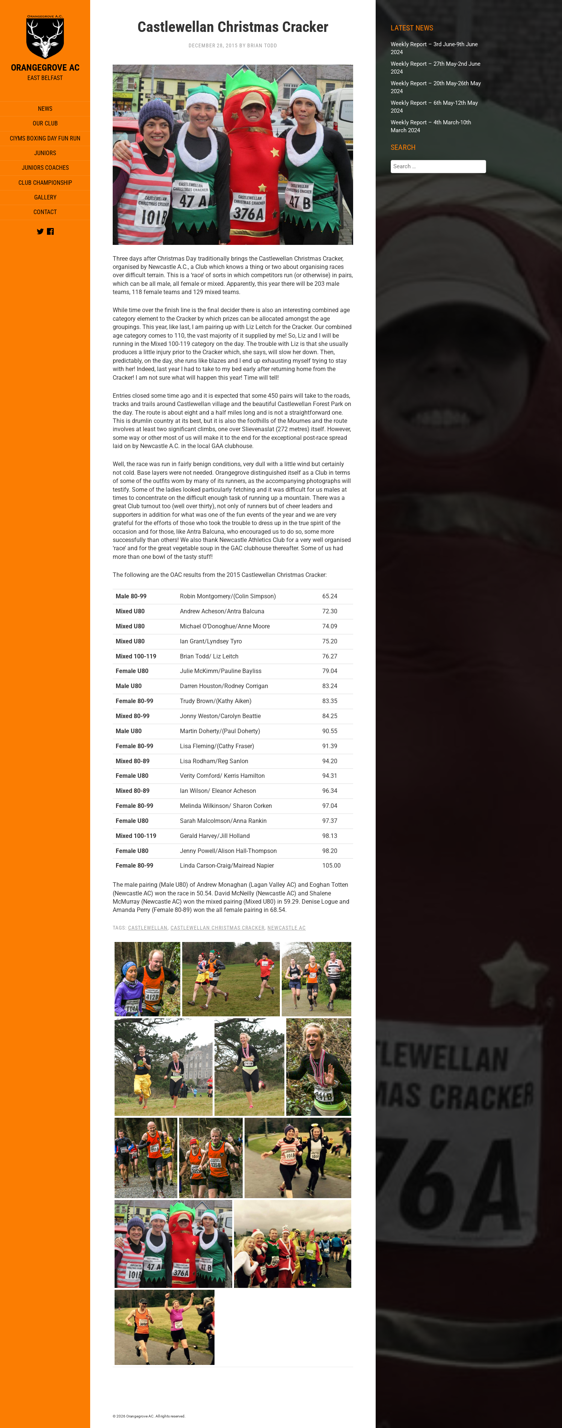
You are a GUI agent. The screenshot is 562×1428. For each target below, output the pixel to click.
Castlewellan (148, 928)
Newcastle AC (286, 928)
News (45, 108)
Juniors (45, 153)
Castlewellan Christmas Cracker (217, 928)
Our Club (45, 123)
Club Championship (45, 182)
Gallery (45, 197)
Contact (45, 212)
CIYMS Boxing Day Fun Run (45, 138)
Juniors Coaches (45, 167)
